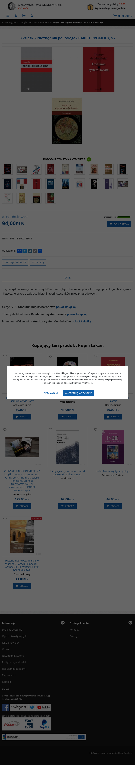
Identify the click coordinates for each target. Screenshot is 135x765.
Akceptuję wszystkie (78, 393)
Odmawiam (50, 393)
